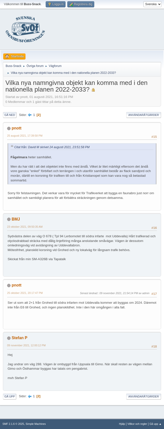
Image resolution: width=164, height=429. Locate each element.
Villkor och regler (137, 423)
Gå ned (9, 114)
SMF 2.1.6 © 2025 (13, 423)
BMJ (16, 219)
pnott (16, 128)
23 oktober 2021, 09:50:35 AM (24, 226)
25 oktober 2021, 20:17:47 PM (25, 292)
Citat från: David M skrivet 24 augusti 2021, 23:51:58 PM (52, 147)
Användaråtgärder (143, 114)
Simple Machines (36, 423)
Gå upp (9, 396)
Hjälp (122, 423)
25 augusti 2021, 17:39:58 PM (24, 135)
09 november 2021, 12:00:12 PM (26, 345)
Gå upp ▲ (156, 423)
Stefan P (19, 338)
